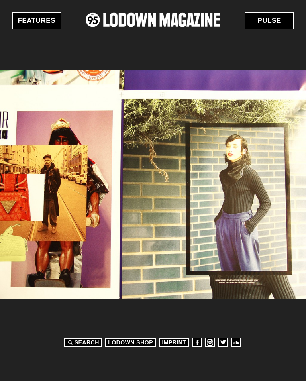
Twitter (223, 342)
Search (82, 342)
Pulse (269, 20)
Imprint (174, 342)
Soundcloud (236, 342)
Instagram (210, 342)
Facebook (197, 342)
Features (36, 20)
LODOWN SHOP (130, 342)
